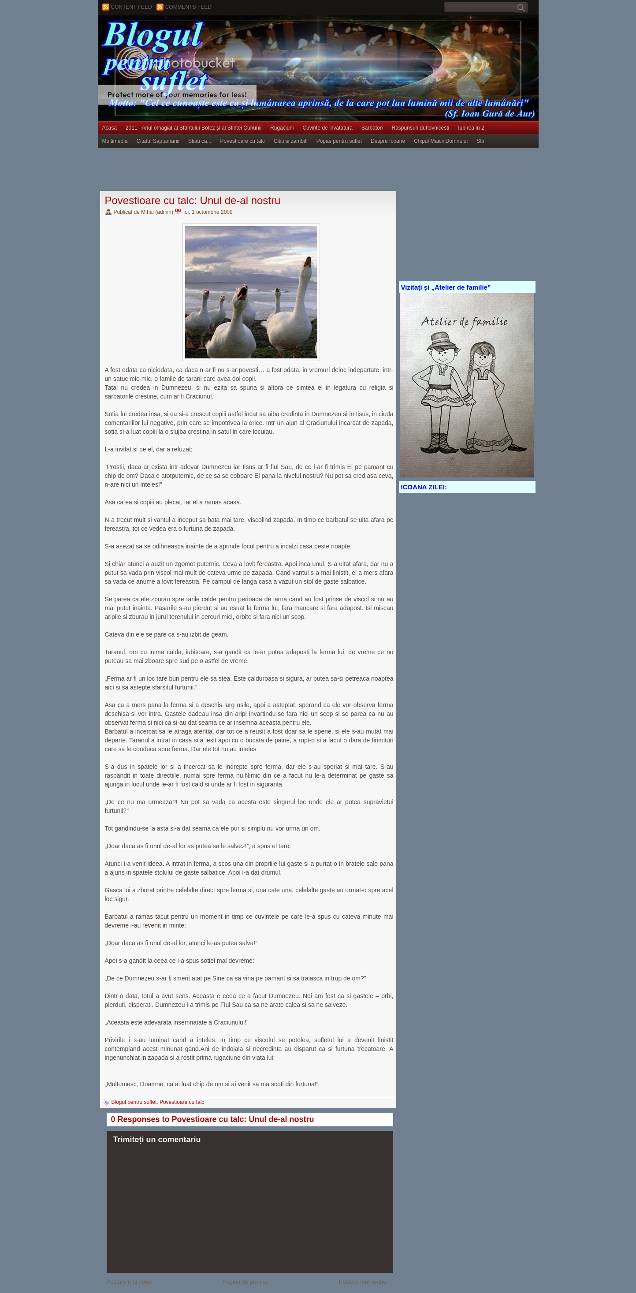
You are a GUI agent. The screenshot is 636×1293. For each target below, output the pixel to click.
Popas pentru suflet (339, 141)
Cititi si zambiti (291, 141)
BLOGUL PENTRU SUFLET (197, 33)
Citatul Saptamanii (158, 141)
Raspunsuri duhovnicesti (421, 128)
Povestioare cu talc (242, 141)
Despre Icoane (388, 141)
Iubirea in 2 (471, 128)
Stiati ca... (200, 141)
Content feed (131, 7)
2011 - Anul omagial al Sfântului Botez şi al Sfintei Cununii (193, 128)
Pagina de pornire (245, 1281)
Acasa (109, 128)
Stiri (481, 141)
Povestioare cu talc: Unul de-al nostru (193, 200)
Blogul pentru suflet (134, 1102)
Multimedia (115, 141)
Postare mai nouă (129, 1281)
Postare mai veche (363, 1281)
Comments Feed (188, 7)
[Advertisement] (258, 170)
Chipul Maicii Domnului (441, 141)
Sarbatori (372, 128)
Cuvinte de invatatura (327, 128)
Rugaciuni (282, 128)
